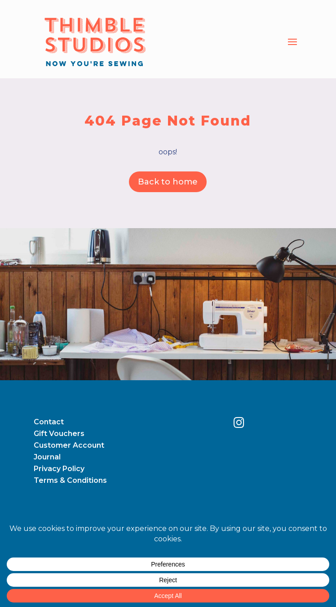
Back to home (168, 182)
